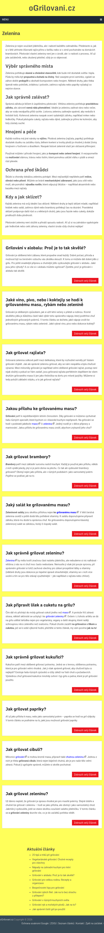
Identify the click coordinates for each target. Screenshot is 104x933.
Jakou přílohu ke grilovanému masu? (41, 408)
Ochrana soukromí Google (35, 923)
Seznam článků (66, 923)
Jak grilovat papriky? (26, 709)
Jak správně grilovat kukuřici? (35, 657)
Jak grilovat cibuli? (24, 749)
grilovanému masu (66, 512)
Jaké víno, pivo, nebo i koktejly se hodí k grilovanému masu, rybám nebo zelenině (44, 302)
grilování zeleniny (55, 616)
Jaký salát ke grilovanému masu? (38, 504)
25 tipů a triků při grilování (45, 855)
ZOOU (53, 923)
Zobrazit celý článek (85, 281)
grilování (20, 757)
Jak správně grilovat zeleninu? (35, 553)
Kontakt (80, 923)
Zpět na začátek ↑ (95, 923)
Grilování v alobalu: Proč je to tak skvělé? (46, 247)
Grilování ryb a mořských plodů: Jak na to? (54, 904)
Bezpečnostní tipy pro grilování (48, 887)
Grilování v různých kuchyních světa (50, 900)
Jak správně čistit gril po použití (48, 909)
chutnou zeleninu (75, 757)
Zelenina (10, 560)
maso (35, 423)
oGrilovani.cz (52, 8)
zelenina (47, 423)
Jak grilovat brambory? (28, 456)
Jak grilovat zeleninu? (27, 793)
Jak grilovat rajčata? (25, 352)
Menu (5, 19)
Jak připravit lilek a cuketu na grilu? (40, 605)
